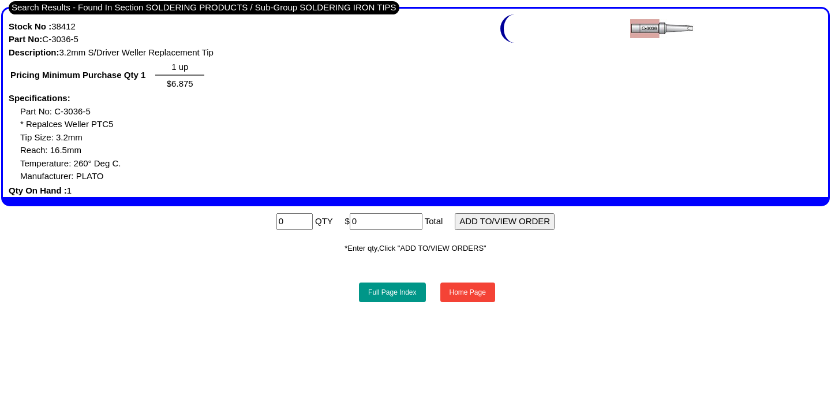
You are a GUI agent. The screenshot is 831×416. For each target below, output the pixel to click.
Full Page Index (392, 292)
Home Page (468, 292)
